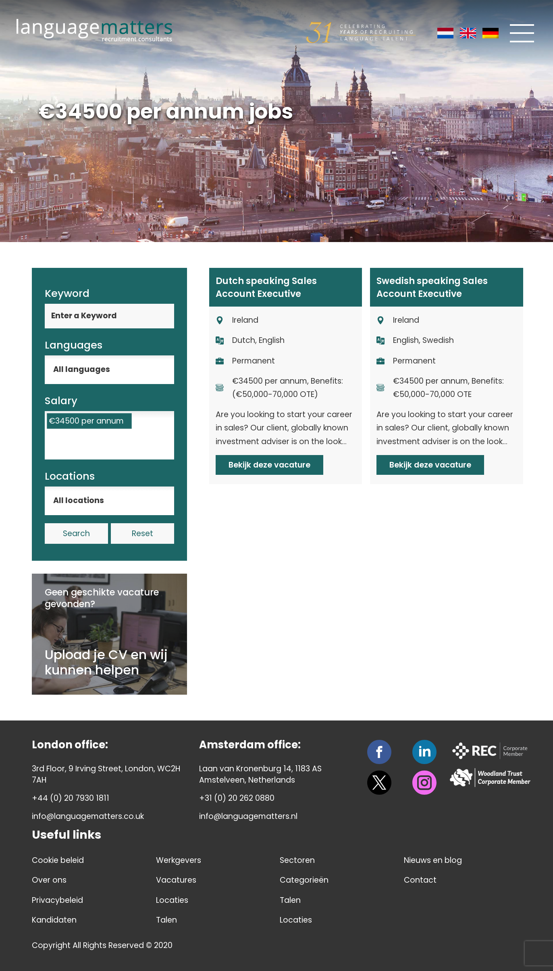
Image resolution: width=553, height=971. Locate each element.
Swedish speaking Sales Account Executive (432, 287)
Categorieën (304, 880)
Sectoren (297, 860)
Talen (166, 920)
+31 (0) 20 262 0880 (236, 798)
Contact (420, 880)
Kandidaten (54, 920)
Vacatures (176, 880)
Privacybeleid (57, 900)
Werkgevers (178, 860)
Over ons (49, 880)
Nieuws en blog (433, 860)
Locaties (172, 900)
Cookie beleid (58, 860)
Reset (142, 533)
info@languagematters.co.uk (88, 816)
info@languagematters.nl (248, 816)
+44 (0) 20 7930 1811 (70, 798)
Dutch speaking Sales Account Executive (266, 287)
